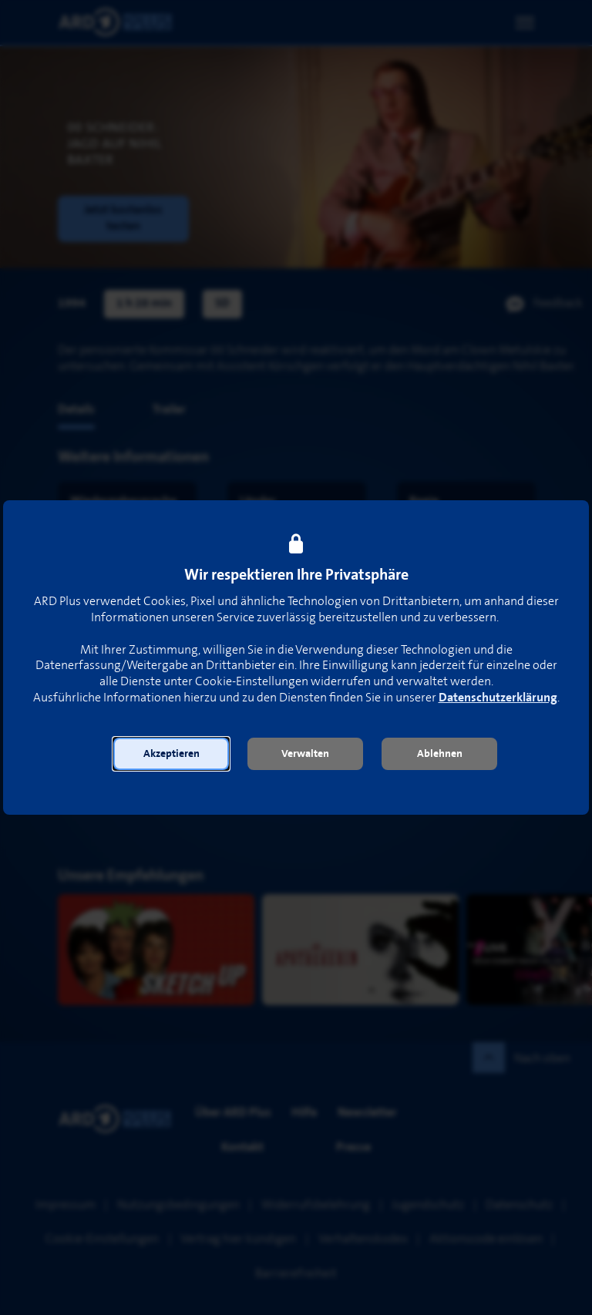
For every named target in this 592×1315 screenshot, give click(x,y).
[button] (171, 754)
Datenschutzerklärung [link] (498, 698)
